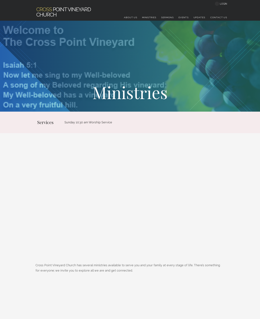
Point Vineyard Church (63, 12)
